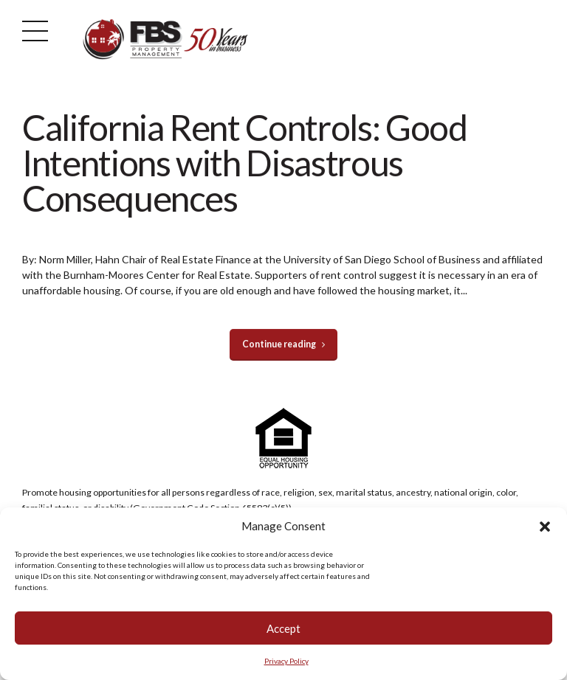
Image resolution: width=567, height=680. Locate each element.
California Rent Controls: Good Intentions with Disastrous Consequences (244, 162)
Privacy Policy (286, 661)
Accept (283, 629)
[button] (544, 527)
